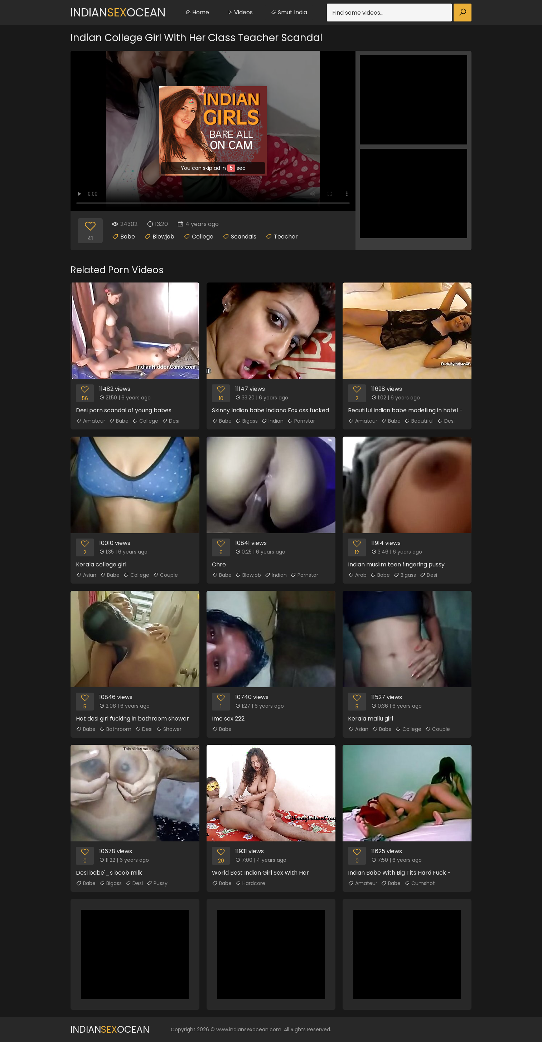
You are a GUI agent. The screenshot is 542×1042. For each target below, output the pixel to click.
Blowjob (163, 236)
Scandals (243, 236)
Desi (170, 421)
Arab (357, 575)
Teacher (286, 236)
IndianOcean (118, 12)
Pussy (157, 883)
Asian (86, 575)
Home (197, 12)
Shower (169, 729)
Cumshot (419, 883)
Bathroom (115, 729)
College (202, 236)
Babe (127, 236)
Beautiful (419, 421)
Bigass (246, 421)
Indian (272, 421)
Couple (165, 575)
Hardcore (250, 883)
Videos (240, 12)
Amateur (90, 421)
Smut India (289, 12)
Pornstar (301, 421)
